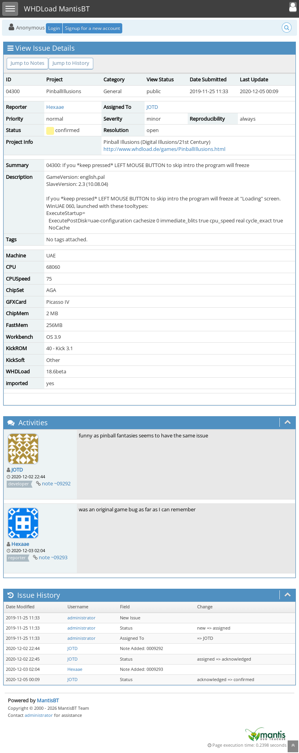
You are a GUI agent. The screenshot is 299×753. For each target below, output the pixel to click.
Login (54, 28)
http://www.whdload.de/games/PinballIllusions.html (164, 148)
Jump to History (71, 62)
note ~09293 (53, 557)
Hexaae (55, 106)
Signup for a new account (92, 28)
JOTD (152, 106)
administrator (81, 618)
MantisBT (48, 700)
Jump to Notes (27, 62)
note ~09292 (56, 483)
